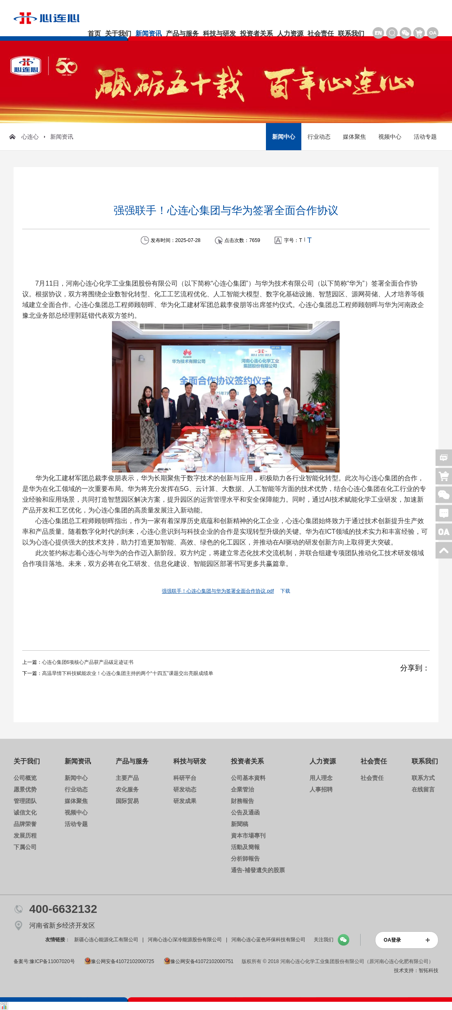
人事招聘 (321, 789)
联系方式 (423, 778)
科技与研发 (219, 33)
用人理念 (321, 778)
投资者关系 (256, 33)
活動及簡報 (245, 847)
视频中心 (389, 136)
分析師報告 (245, 858)
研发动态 (184, 789)
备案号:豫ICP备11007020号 (44, 961)
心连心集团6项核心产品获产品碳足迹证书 (88, 662)
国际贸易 (127, 801)
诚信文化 (25, 812)
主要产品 (127, 778)
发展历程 (25, 835)
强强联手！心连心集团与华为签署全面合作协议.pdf (218, 591)
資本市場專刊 (248, 835)
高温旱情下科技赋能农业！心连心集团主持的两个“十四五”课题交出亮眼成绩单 (127, 673)
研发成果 (184, 801)
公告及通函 (245, 812)
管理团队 (25, 801)
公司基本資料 (248, 778)
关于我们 (118, 33)
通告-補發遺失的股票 (258, 870)
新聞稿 (239, 824)
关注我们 (323, 940)
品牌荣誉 (25, 824)
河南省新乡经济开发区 (62, 925)
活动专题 (425, 136)
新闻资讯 (148, 33)
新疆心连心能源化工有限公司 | (109, 940)
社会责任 (321, 33)
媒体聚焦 (354, 136)
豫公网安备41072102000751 (198, 961)
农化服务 (127, 789)
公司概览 (25, 778)
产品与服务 (182, 33)
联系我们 (351, 33)
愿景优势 (25, 789)
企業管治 (242, 789)
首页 (94, 33)
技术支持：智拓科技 (416, 970)
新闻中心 (283, 136)
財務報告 (242, 801)
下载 (285, 591)
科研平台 (184, 778)
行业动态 (319, 136)
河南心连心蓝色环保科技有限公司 (270, 940)
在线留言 (423, 789)
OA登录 (392, 940)
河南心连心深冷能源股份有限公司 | (187, 940)
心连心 (24, 136)
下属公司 (25, 847)
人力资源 (290, 33)
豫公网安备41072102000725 (119, 961)
